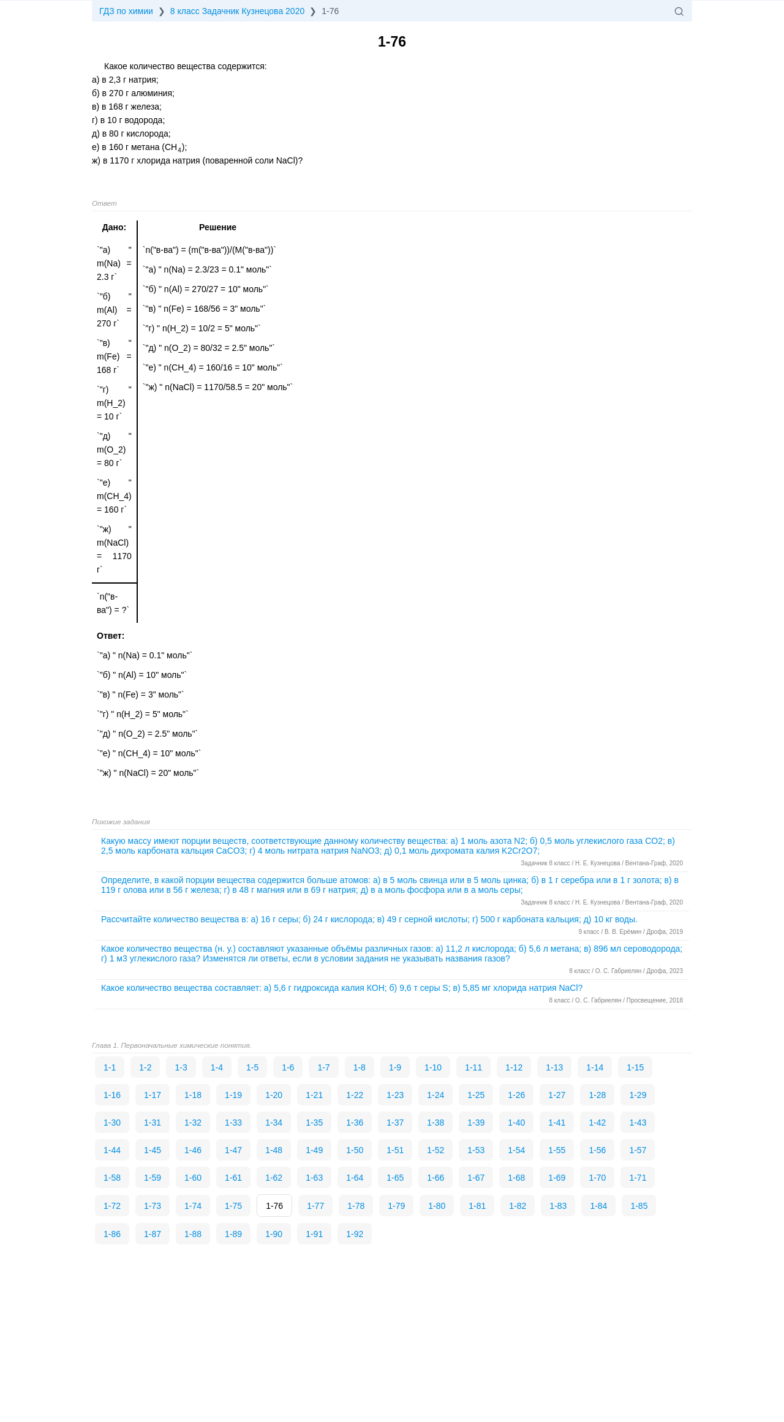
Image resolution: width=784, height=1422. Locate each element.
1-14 (594, 1067)
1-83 (558, 1206)
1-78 (355, 1206)
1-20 (273, 1095)
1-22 (354, 1095)
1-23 (395, 1095)
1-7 (323, 1067)
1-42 (597, 1122)
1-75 (233, 1206)
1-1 (110, 1067)
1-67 (475, 1178)
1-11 (473, 1067)
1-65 (395, 1178)
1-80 (436, 1206)
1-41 (556, 1122)
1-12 (513, 1067)
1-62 (273, 1178)
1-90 (273, 1234)
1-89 (233, 1234)
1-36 (354, 1122)
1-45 (152, 1150)
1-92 (354, 1234)
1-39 (475, 1122)
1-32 (193, 1122)
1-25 (475, 1095)
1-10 (433, 1067)
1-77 (315, 1206)
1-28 (597, 1095)
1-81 (477, 1206)
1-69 (556, 1178)
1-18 (193, 1095)
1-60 (193, 1178)
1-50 (354, 1150)
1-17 (152, 1095)
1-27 (556, 1095)
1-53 (475, 1150)
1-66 (435, 1178)
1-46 (193, 1150)
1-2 (145, 1067)
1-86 (112, 1234)
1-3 (181, 1067)
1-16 (112, 1095)
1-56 (597, 1150)
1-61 (233, 1178)
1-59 (152, 1178)
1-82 (517, 1206)
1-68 (516, 1178)
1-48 (273, 1150)
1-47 (233, 1150)
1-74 (193, 1206)
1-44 (112, 1150)
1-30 (112, 1122)
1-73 (152, 1206)
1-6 (288, 1067)
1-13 (554, 1067)
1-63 (314, 1178)
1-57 (637, 1150)
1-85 (638, 1206)
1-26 (516, 1095)
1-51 (395, 1150)
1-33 (233, 1122)
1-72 (112, 1206)
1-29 (637, 1095)
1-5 (252, 1067)
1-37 (395, 1122)
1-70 (597, 1178)
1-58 (112, 1178)
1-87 (152, 1234)
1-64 (354, 1178)
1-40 (516, 1122)
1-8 (359, 1067)
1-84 (598, 1206)
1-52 (435, 1150)
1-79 (396, 1206)
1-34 (273, 1122)
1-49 (314, 1150)
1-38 (435, 1122)
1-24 (435, 1095)
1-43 (637, 1122)
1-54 (516, 1150)
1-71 (637, 1178)
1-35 (314, 1122)
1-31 (152, 1122)
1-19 (233, 1095)
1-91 (314, 1234)
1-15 (635, 1067)
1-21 (314, 1095)
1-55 (556, 1150)
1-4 (217, 1067)
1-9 (395, 1067)
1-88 (193, 1234)
